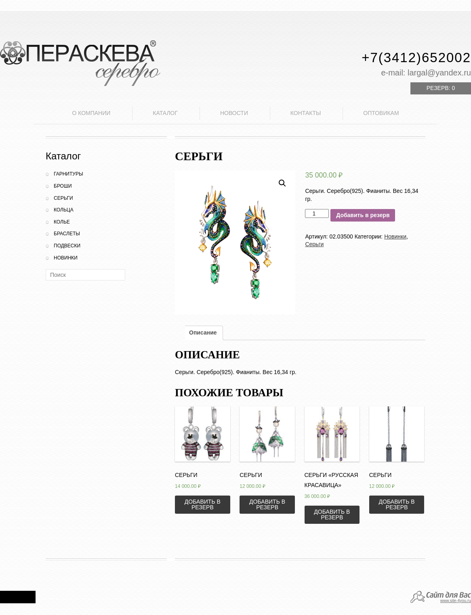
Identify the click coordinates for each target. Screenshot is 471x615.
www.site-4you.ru (455, 600)
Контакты (305, 113)
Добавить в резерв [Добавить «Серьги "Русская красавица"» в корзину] (332, 514)
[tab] (203, 333)
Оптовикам (381, 113)
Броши (63, 186)
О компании (91, 113)
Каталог (165, 113)
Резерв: (441, 88)
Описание (203, 332)
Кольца (64, 210)
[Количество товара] (317, 213)
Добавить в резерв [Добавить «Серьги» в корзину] (203, 504)
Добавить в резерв (362, 215)
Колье (62, 222)
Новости (234, 113)
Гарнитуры (68, 174)
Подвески (67, 246)
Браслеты (67, 233)
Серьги (63, 198)
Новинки (66, 258)
